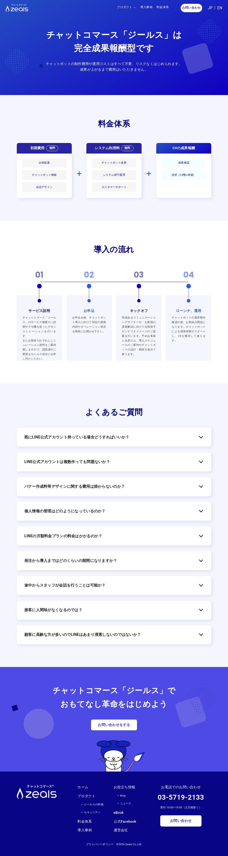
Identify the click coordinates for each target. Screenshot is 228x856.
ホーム (82, 787)
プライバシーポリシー (99, 844)
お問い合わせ (191, 7)
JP (210, 8)
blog (123, 795)
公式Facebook (125, 821)
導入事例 (146, 7)
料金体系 (163, 7)
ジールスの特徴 (93, 804)
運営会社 (121, 830)
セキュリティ (92, 812)
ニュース (125, 803)
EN (219, 8)
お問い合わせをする (114, 725)
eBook (119, 813)
